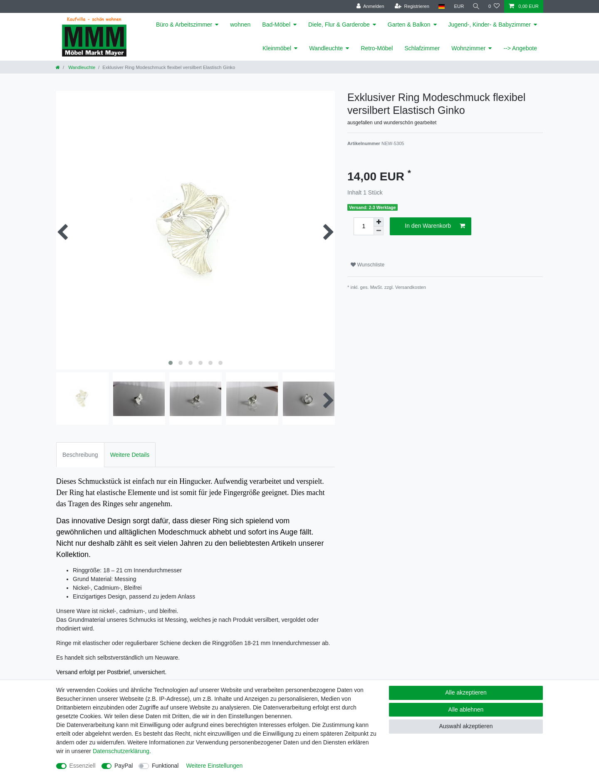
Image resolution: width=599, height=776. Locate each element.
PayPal (123, 765)
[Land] (440, 6)
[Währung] (457, 6)
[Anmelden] (368, 6)
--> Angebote (520, 48)
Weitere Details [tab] (130, 454)
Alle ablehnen (466, 709)
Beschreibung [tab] (80, 454)
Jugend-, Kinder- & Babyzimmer (489, 24)
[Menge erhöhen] (379, 222)
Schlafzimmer (422, 48)
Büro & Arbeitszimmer (184, 24)
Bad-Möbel (276, 24)
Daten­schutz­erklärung (121, 751)
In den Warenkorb (435, 226)
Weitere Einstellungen (214, 765)
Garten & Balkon (409, 24)
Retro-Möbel (377, 48)
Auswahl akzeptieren (466, 726)
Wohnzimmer (468, 48)
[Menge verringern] (379, 231)
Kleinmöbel (276, 48)
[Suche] (475, 6)
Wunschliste (367, 265)
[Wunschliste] (494, 6)
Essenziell (82, 765)
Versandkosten (410, 287)
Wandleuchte (326, 48)
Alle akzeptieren (466, 692)
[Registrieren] (410, 6)
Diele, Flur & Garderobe (339, 24)
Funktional (165, 765)
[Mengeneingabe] (364, 226)
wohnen (240, 24)
